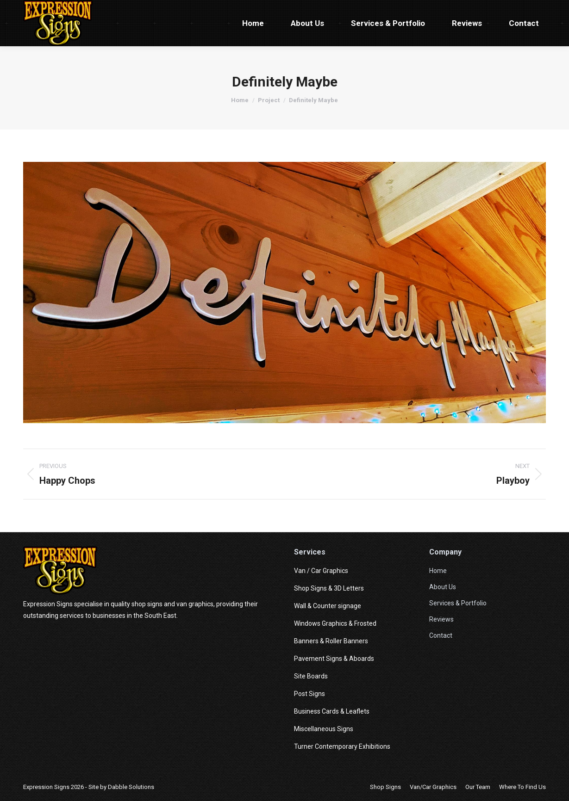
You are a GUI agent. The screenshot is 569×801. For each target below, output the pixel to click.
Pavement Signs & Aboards (334, 658)
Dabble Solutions (131, 786)
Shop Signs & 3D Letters (329, 588)
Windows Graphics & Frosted (335, 623)
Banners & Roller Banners (331, 641)
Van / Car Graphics (321, 570)
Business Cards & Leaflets (331, 711)
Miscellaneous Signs (323, 729)
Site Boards (311, 676)
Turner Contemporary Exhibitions (342, 746)
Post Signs (309, 693)
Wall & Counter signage (327, 606)
